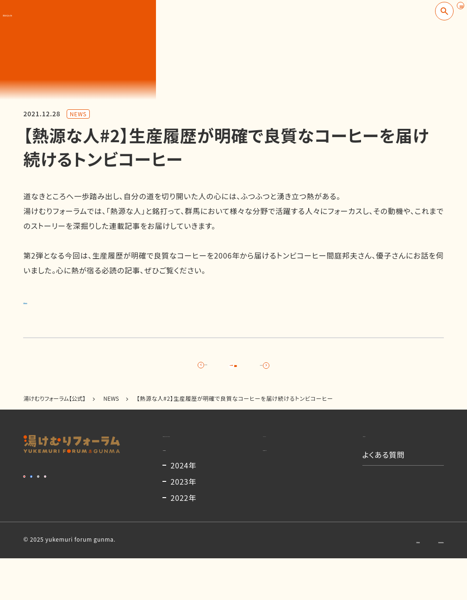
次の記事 (318, 369)
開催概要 (177, 481)
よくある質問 (383, 481)
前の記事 (148, 369)
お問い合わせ (353, 581)
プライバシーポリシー (416, 581)
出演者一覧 (281, 481)
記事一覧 (233, 369)
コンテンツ (280, 453)
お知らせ (377, 453)
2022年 (184, 539)
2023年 (184, 523)
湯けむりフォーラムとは (201, 453)
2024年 (184, 506)
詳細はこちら (45, 299)
